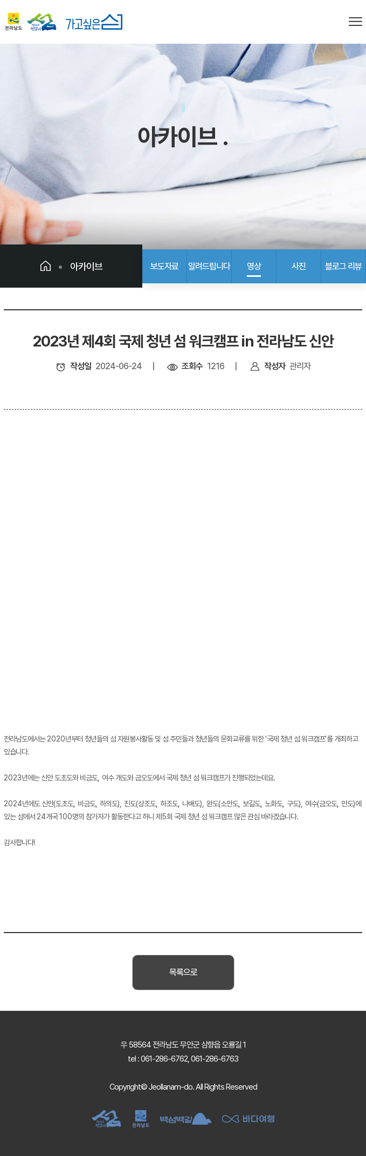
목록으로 (183, 972)
